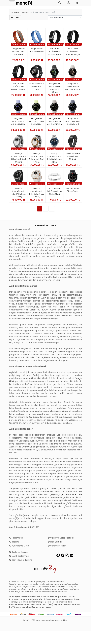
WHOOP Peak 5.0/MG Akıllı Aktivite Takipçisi (18, 86)
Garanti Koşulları (57, 545)
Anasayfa (15, 12)
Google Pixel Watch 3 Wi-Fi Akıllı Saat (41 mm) (72, 86)
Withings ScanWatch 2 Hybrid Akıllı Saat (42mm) (18, 192)
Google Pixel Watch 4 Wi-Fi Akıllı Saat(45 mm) (54, 121)
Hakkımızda (16, 537)
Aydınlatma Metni (19, 545)
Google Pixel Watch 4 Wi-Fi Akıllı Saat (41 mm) (18, 121)
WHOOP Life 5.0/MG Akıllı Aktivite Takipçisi (54, 52)
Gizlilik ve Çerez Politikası (61, 537)
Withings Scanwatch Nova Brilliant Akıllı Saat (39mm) (18, 157)
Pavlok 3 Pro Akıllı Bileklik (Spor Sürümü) (73, 156)
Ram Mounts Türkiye (20, 560)
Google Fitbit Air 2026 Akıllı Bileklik (36, 50)
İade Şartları (55, 541)
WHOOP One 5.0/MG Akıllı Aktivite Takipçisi (73, 52)
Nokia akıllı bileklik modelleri (63, 440)
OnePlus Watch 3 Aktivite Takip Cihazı (36, 86)
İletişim (14, 541)
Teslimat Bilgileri (18, 552)
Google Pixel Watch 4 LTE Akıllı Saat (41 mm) (36, 121)
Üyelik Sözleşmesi (19, 556)
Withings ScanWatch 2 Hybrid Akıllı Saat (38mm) (36, 192)
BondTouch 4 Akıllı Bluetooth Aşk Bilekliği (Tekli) (54, 191)
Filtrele (15, 17)
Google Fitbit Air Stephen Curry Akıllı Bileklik (18, 52)
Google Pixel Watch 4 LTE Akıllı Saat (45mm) (72, 121)
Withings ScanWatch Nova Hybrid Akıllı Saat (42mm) (54, 157)
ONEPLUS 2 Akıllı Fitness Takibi (72, 189)
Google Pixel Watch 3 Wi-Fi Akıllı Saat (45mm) (54, 87)
